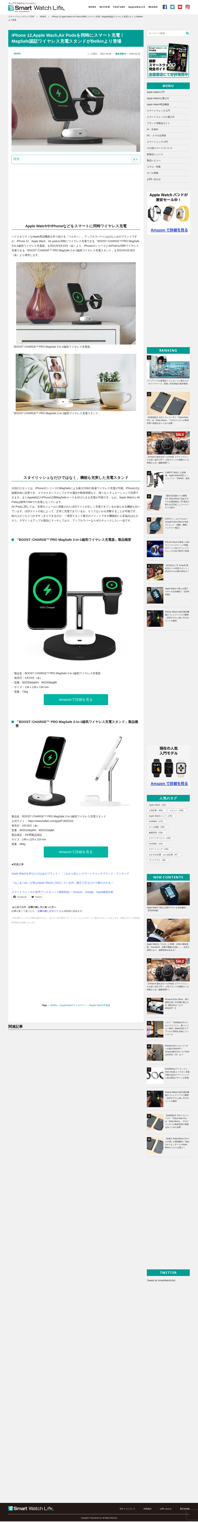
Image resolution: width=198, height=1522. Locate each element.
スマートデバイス (160, 833)
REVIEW (105, 7)
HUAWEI (156, 838)
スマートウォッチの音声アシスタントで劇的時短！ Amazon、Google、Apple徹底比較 (63, 892)
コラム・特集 (154, 167)
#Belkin (54, 1006)
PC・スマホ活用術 (156, 136)
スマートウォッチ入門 (158, 111)
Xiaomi (174, 865)
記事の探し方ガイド (48, 912)
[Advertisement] (76, 192)
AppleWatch (136, 7)
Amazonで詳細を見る (76, 700)
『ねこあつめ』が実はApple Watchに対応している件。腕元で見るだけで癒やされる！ (63, 883)
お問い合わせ (154, 180)
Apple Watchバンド (161, 816)
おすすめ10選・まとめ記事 (164, 849)
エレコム (156, 865)
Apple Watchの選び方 (158, 99)
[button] (133, 160)
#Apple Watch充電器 (99, 1006)
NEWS (92, 7)
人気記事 (156, 811)
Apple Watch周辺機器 (158, 105)
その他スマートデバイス (159, 148)
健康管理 (156, 827)
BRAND (153, 7)
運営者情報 (185, 1509)
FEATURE (119, 7)
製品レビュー (154, 161)
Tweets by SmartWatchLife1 (161, 1281)
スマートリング (159, 844)
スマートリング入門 (157, 142)
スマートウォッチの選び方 (161, 117)
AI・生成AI (152, 130)
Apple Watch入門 (156, 92)
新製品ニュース (155, 155)
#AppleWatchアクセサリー (73, 1006)
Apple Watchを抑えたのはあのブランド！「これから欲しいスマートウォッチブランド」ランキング (70, 874)
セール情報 (152, 173)
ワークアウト (158, 854)
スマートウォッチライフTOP (21, 17)
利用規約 (147, 1509)
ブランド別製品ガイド (158, 124)
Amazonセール (158, 860)
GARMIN (156, 822)
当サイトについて (127, 1509)
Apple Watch (158, 805)
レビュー (176, 811)
